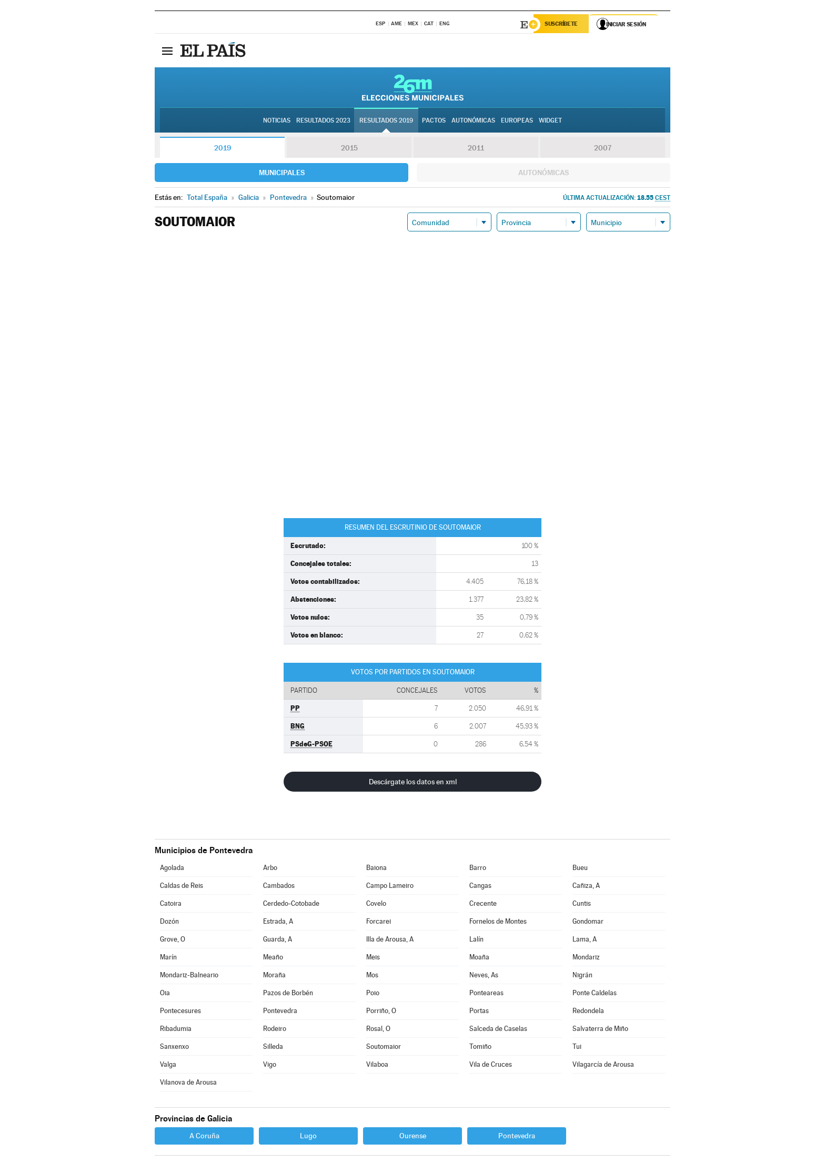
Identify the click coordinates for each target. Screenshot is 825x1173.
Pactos (434, 121)
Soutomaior (383, 1048)
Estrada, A (278, 923)
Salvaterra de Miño (600, 1030)
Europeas (517, 121)
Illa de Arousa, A (390, 941)
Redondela (588, 1012)
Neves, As (483, 976)
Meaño (273, 959)
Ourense (412, 1137)
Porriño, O (381, 1012)
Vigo (269, 1066)
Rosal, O (378, 1030)
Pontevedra (280, 1012)
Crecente (483, 905)
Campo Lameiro (390, 887)
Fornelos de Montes (498, 923)
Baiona (376, 869)
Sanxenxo (174, 1048)
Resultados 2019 (386, 121)
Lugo (308, 1137)
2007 (602, 149)
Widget (550, 121)
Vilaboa (377, 1066)
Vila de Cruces (490, 1066)
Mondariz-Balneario (189, 976)
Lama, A (584, 941)
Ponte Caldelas (594, 994)
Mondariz (586, 959)
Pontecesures (180, 1012)
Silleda (273, 1048)
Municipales (282, 174)
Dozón (169, 923)
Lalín (476, 941)
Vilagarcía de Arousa (603, 1066)
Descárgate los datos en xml (413, 783)
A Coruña (204, 1137)
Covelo (376, 905)
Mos (372, 976)
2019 (222, 149)
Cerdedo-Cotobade (291, 905)
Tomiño (480, 1048)
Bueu (580, 869)
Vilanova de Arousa (188, 1084)
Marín (168, 959)
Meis (373, 959)
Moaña (479, 959)
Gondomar (587, 923)
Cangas (480, 887)
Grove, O (172, 941)
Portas (479, 1012)
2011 (476, 149)
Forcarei (378, 923)
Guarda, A (277, 941)
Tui (576, 1048)
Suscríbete (563, 24)
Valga (168, 1066)
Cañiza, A (586, 887)
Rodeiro (274, 1030)
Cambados (279, 887)
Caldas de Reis (181, 887)
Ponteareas (486, 994)
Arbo (270, 869)
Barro (477, 869)
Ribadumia (176, 1030)
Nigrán (582, 976)
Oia (165, 994)
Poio (372, 994)
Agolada (172, 869)
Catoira (171, 905)
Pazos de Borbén (288, 994)
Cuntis (581, 905)
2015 (349, 149)
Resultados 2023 (323, 121)
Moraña (274, 976)
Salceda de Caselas (498, 1030)
